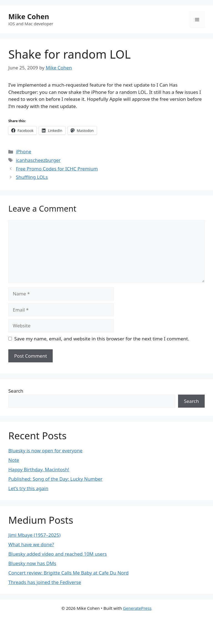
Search (15, 391)
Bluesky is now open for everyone (45, 450)
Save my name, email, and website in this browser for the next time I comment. (101, 338)
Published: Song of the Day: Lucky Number (55, 479)
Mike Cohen (28, 16)
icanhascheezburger (38, 160)
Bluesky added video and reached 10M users (57, 554)
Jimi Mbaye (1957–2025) (34, 535)
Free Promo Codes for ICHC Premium (57, 168)
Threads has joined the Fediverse (44, 582)
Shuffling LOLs (32, 177)
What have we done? (31, 544)
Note (13, 460)
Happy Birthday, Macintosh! (38, 469)
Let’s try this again (28, 488)
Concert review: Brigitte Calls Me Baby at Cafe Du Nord (68, 573)
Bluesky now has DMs (32, 563)
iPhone (23, 151)
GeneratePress (137, 608)
